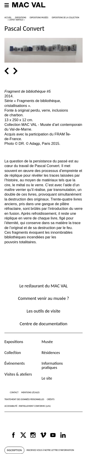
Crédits (50, 399)
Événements (14, 363)
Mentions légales (30, 392)
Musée (47, 341)
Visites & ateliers (18, 374)
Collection (12, 352)
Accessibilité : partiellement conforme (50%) (27, 406)
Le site (47, 378)
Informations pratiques (52, 365)
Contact (14, 392)
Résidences (51, 352)
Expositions (13, 341)
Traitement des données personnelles (24, 399)
